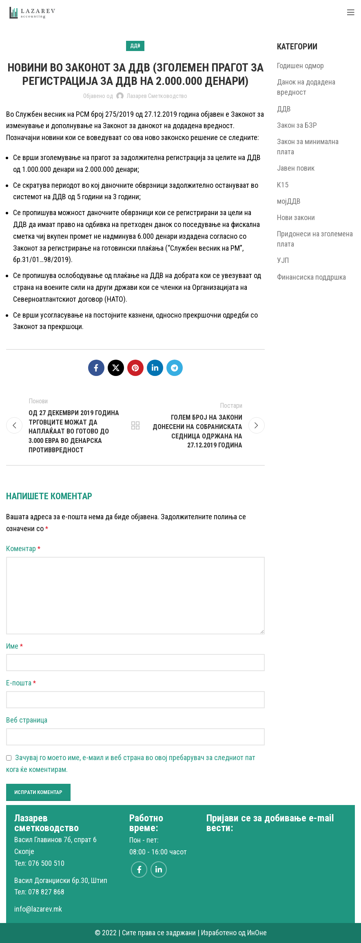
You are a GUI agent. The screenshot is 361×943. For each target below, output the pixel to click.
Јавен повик (295, 168)
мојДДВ (289, 201)
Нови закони (296, 217)
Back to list (135, 425)
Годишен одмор (300, 65)
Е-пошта (21, 682)
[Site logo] (32, 11)
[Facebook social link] (96, 368)
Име (14, 646)
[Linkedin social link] (155, 368)
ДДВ (135, 46)
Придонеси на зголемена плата (315, 238)
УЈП (283, 260)
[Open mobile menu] (351, 12)
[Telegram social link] (174, 368)
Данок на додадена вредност (306, 87)
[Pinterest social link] (135, 368)
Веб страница (26, 720)
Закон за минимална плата (308, 146)
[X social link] (116, 368)
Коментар (23, 548)
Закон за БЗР (297, 125)
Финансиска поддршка (311, 277)
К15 (282, 184)
